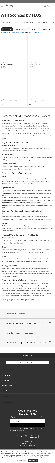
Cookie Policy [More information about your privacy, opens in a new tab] (38, 457)
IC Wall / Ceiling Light (7, 64)
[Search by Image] (48, 6)
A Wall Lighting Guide (26, 300)
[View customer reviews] (34, 436)
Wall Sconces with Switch (10, 23)
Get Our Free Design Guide (27, 363)
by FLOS (3, 66)
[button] (2, 6)
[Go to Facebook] (17, 436)
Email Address (15, 421)
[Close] (52, 452)
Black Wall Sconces (42, 23)
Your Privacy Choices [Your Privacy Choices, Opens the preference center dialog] (21, 460)
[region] (27, 456)
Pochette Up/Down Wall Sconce (38, 101)
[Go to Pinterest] (21, 436)
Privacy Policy (40, 429)
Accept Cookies (33, 460)
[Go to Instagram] (26, 436)
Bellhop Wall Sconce (34, 64)
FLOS (36, 15)
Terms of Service (16, 430)
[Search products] (45, 6)
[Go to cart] (52, 5)
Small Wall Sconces (27, 23)
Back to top (27, 355)
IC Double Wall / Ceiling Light (9, 101)
